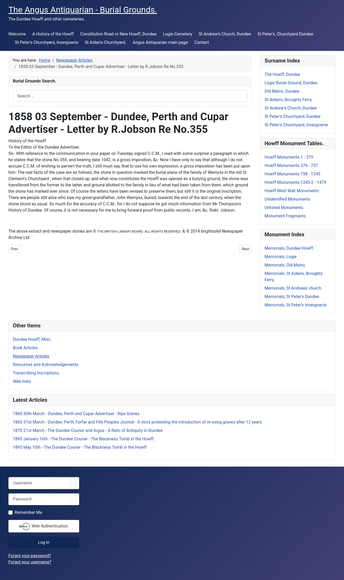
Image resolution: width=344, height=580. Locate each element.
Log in (43, 542)
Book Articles (25, 347)
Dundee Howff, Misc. (32, 339)
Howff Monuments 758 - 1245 (292, 173)
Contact (201, 42)
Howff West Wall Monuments (292, 190)
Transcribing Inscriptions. (36, 372)
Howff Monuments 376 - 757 (291, 165)
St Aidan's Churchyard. (105, 42)
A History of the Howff (53, 34)
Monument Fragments (285, 215)
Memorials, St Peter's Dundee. (292, 296)
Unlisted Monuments (284, 207)
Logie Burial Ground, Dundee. (291, 82)
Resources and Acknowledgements (45, 364)
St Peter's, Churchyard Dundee (285, 34)
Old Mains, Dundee (282, 91)
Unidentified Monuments (287, 199)
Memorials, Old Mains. (285, 265)
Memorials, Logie (281, 256)
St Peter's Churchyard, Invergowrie (46, 42)
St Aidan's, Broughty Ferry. (289, 99)
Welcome (17, 34)
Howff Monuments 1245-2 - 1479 (295, 182)
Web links (22, 381)
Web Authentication (43, 526)
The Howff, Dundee (282, 74)
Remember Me (28, 512)
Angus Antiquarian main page (160, 42)
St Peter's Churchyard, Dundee (292, 116)
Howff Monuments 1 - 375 (289, 157)
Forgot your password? (29, 555)
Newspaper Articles (31, 356)
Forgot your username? (29, 562)
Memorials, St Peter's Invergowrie (295, 304)
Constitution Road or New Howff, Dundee (118, 34)
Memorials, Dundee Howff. (289, 248)
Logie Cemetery (177, 34)
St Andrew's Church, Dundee (225, 34)
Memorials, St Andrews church (293, 288)
